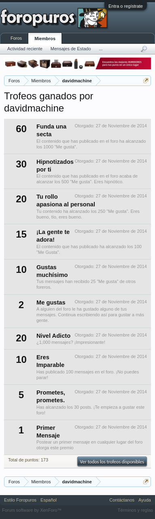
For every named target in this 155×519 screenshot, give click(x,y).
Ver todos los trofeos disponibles (112, 462)
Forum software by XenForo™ (32, 510)
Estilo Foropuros (20, 500)
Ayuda (144, 500)
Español (48, 500)
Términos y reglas (135, 510)
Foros (16, 38)
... (101, 48)
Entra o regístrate (125, 6)
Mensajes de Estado (71, 48)
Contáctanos (121, 500)
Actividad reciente (24, 48)
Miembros (44, 38)
